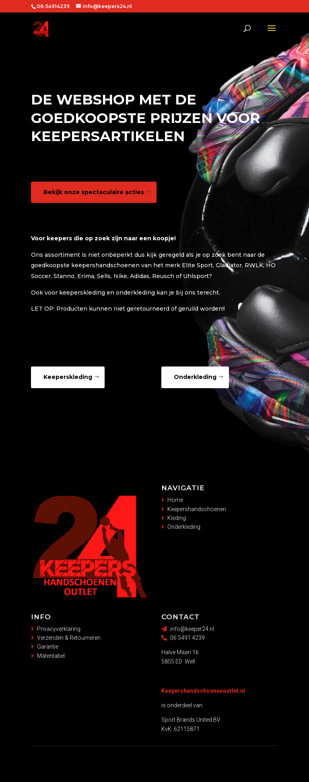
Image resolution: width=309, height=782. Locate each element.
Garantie (47, 646)
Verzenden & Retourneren (69, 638)
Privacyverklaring (58, 629)
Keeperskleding (67, 377)
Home (175, 500)
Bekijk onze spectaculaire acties (93, 192)
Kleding (176, 518)
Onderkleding (195, 377)
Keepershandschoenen (196, 509)
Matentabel (51, 656)
